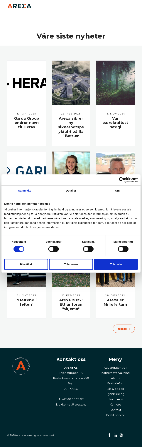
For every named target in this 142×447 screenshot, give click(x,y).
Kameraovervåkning (115, 373)
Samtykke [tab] (24, 190)
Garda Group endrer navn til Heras (26, 122)
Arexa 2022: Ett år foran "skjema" (71, 304)
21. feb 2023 (71, 295)
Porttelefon (115, 383)
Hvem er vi (115, 399)
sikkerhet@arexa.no (73, 404)
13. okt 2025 (26, 113)
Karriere (115, 404)
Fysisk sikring (115, 394)
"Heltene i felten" (26, 302)
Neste (124, 329)
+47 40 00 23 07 (72, 399)
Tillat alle (116, 264)
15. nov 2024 (115, 113)
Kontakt (115, 410)
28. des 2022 (115, 295)
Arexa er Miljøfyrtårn (115, 302)
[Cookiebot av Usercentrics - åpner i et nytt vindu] (121, 180)
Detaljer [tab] (71, 190)
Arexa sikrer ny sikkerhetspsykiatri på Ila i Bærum (71, 127)
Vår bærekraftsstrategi (115, 122)
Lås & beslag (115, 388)
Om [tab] (117, 190)
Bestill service (115, 415)
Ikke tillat (26, 264)
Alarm (115, 378)
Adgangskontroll (115, 367)
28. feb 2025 (71, 113)
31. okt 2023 (26, 295)
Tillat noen (71, 264)
